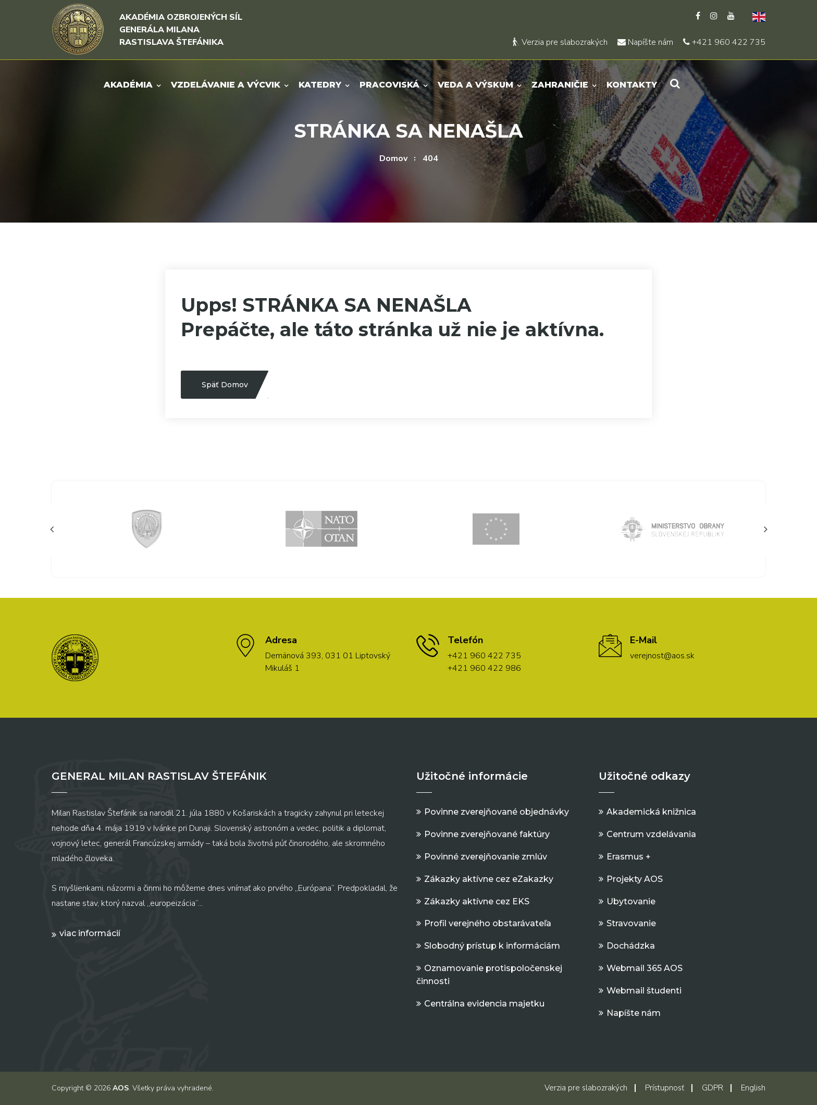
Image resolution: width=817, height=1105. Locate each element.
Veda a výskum (475, 85)
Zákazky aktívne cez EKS (476, 901)
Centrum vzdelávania (651, 834)
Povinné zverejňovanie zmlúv (485, 857)
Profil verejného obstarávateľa (487, 923)
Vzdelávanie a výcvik (225, 85)
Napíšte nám (645, 42)
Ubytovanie (630, 901)
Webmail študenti (644, 991)
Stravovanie (631, 923)
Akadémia (128, 85)
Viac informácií (89, 933)
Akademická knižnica (651, 812)
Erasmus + (628, 857)
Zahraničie (559, 85)
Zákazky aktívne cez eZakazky (488, 879)
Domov (393, 158)
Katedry (320, 85)
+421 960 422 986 (484, 668)
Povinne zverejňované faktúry (487, 834)
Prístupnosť (664, 1088)
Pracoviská (389, 85)
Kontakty (631, 85)
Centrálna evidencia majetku (484, 1004)
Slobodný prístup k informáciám (492, 946)
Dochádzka (630, 946)
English (753, 1088)
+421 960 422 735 (724, 42)
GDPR (712, 1088)
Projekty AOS (634, 879)
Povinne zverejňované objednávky (496, 812)
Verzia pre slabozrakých (560, 42)
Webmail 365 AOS (644, 968)
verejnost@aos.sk (662, 655)
